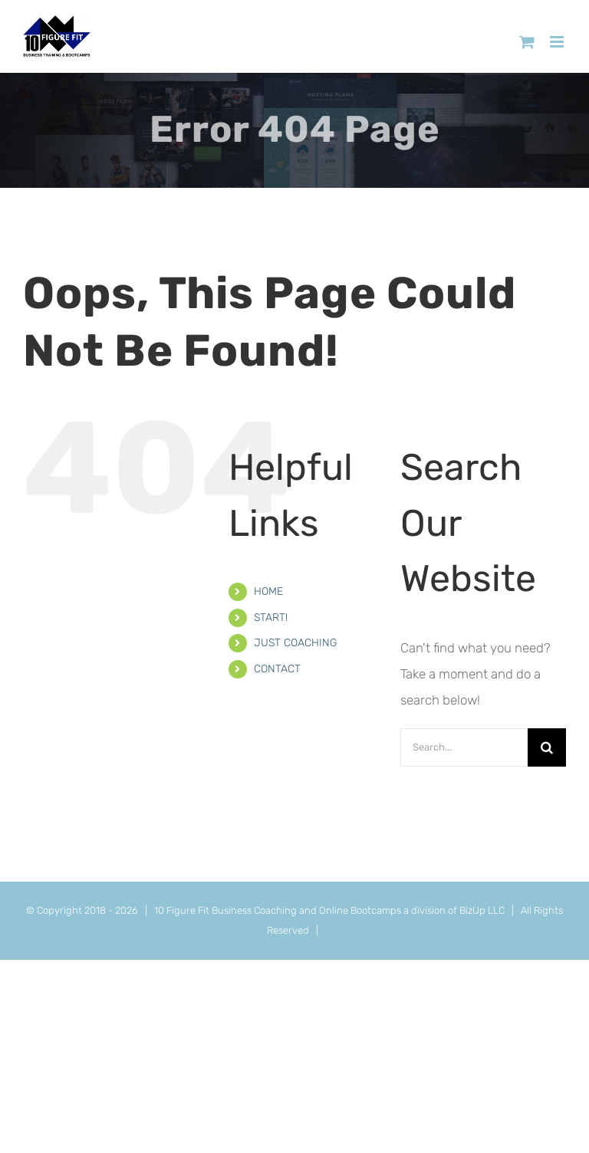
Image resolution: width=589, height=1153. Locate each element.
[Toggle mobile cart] (527, 42)
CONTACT (277, 668)
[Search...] (464, 747)
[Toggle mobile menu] (558, 42)
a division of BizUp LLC (454, 910)
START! (271, 617)
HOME (268, 591)
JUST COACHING (295, 642)
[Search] (547, 747)
